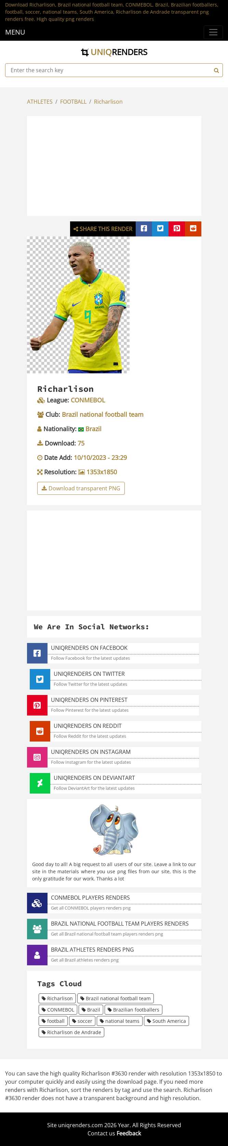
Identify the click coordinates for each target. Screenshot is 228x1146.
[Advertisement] (128, 165)
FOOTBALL (73, 101)
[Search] (216, 70)
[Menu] (213, 32)
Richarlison (108, 101)
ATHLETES (40, 101)
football (53, 1021)
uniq (114, 51)
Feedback (129, 1133)
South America (166, 1021)
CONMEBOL (58, 1009)
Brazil (91, 1009)
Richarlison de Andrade (71, 1032)
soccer (82, 1021)
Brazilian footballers (133, 1009)
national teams (119, 1021)
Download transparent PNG (81, 488)
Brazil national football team (115, 998)
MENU (15, 32)
